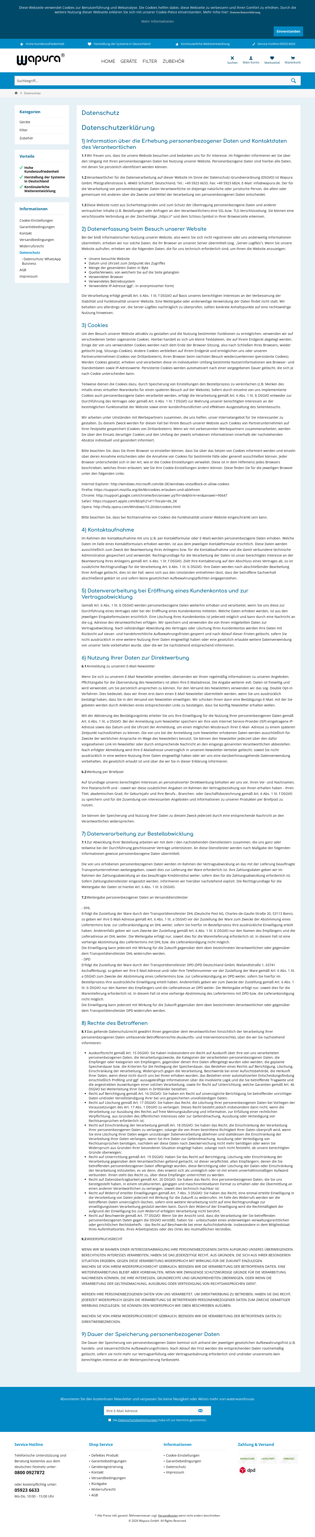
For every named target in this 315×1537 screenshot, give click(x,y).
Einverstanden (288, 31)
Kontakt (26, 233)
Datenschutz (30, 252)
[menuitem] (290, 60)
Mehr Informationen (157, 21)
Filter (24, 130)
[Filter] (150, 62)
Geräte (25, 122)
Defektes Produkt (105, 1455)
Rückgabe (99, 1483)
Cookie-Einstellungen (36, 220)
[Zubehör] (173, 62)
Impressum (29, 276)
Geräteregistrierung (107, 1466)
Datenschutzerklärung (245, 12)
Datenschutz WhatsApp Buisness (41, 261)
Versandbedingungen (37, 239)
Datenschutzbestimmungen (138, 1420)
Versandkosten (168, 1515)
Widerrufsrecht (32, 246)
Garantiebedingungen (37, 227)
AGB (23, 270)
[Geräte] (129, 62)
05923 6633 (27, 1490)
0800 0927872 (30, 1472)
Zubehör (26, 138)
